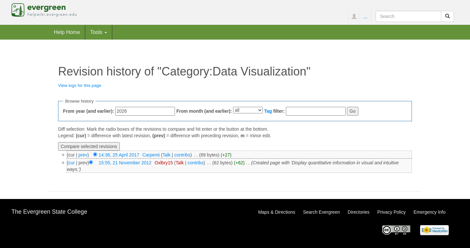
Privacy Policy (391, 212)
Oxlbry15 (164, 162)
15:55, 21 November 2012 (125, 162)
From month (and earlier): (204, 111)
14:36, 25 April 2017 (119, 154)
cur (72, 162)
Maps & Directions (276, 212)
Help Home (67, 32)
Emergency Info (430, 212)
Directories (358, 212)
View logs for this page (79, 85)
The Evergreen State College (49, 211)
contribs (182, 154)
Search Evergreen (321, 212)
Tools (98, 32)
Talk (167, 154)
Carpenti (151, 154)
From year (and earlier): (88, 111)
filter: (274, 111)
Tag (268, 111)
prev (82, 154)
